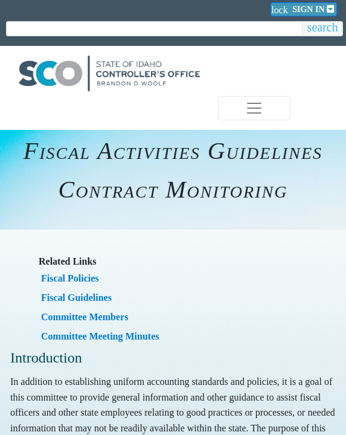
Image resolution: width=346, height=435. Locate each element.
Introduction (46, 358)
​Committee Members (84, 317)
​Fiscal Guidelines (76, 297)
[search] (154, 29)
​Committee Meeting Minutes (100, 336)
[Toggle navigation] (254, 108)
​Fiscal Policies (70, 278)
